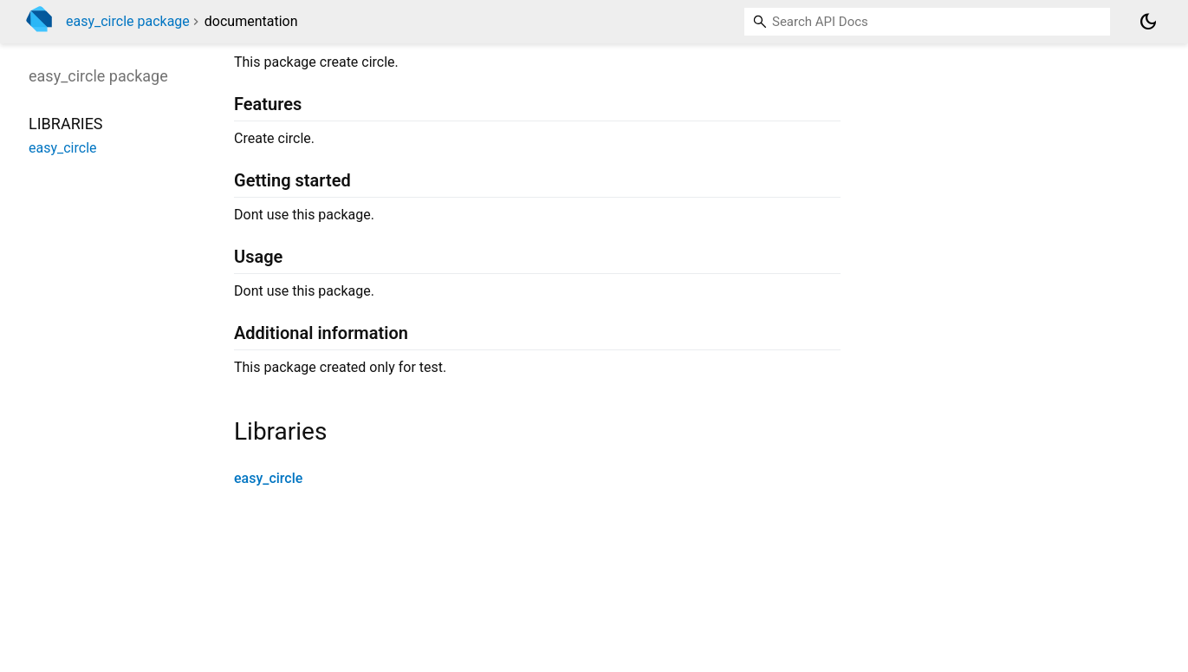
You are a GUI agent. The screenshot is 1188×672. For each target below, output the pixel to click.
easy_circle (268, 478)
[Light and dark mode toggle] (1148, 22)
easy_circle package (128, 21)
